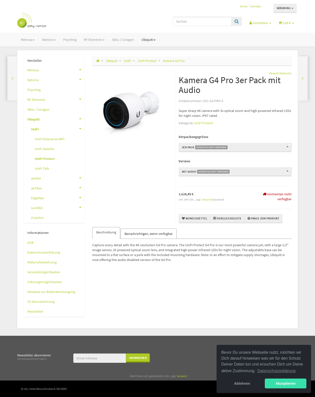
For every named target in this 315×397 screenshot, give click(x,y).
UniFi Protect (203, 123)
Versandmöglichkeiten (43, 272)
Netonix (49, 39)
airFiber (58, 187)
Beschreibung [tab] (106, 232)
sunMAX (58, 207)
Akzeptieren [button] (285, 383)
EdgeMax (58, 197)
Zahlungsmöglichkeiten (44, 282)
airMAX (58, 177)
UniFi (58, 128)
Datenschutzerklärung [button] (276, 371)
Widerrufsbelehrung (42, 262)
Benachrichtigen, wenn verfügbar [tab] (149, 233)
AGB (30, 242)
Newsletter (35, 311)
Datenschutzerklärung (43, 252)
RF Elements (94, 39)
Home (244, 6)
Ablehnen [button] (242, 383)
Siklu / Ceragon (123, 39)
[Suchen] (202, 21)
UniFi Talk (42, 168)
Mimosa (28, 39)
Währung (285, 8)
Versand (207, 199)
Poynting (70, 39)
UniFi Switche (44, 149)
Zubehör (37, 217)
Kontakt (256, 6)
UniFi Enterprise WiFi (49, 139)
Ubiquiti (149, 39)
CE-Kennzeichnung (41, 301)
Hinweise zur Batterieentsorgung (51, 292)
